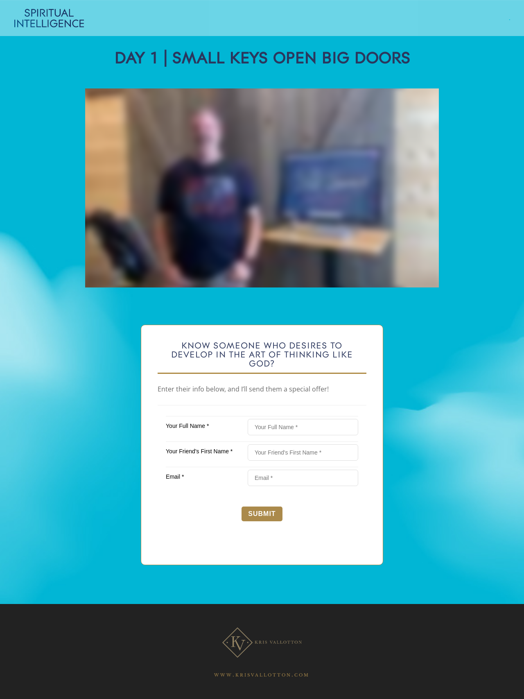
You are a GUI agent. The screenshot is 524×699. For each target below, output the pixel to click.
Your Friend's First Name (199, 451)
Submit (262, 513)
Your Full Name (187, 426)
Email (175, 476)
